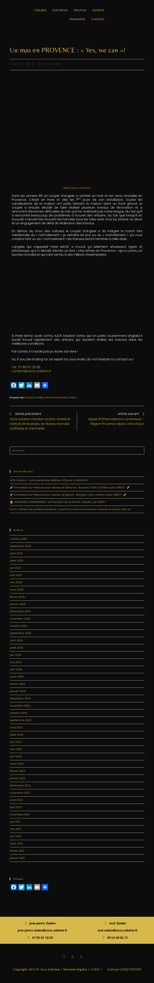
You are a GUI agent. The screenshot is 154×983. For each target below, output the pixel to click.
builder (29, 397)
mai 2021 (15, 829)
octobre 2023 (18, 713)
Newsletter (77, 19)
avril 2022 (16, 807)
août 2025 (16, 553)
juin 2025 (15, 568)
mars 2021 (16, 843)
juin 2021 (15, 822)
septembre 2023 (20, 720)
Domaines (60, 10)
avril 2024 (16, 669)
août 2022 (16, 800)
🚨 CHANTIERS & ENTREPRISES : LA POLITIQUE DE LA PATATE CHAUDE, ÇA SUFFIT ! (58, 502)
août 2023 (16, 727)
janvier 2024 (17, 691)
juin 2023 (15, 742)
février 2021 (17, 851)
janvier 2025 (17, 604)
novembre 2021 (20, 814)
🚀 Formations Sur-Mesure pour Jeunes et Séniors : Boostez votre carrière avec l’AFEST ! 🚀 (68, 495)
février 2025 (17, 597)
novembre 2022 (20, 793)
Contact (97, 19)
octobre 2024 (18, 626)
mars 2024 (16, 677)
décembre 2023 (20, 698)
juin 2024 (15, 655)
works (72, 397)
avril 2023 (16, 756)
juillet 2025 (16, 560)
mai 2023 (16, 749)
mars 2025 (16, 589)
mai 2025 (16, 575)
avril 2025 (16, 582)
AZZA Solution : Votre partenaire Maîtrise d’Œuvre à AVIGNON (49, 480)
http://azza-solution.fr (77, 188)
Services (80, 10)
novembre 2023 (20, 706)
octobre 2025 (18, 539)
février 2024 (17, 684)
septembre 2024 (20, 633)
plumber (39, 397)
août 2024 (16, 640)
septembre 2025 (20, 546)
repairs (63, 397)
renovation (51, 397)
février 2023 (17, 771)
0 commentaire (50, 64)
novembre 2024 (20, 619)
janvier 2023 (17, 778)
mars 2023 (16, 764)
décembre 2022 (20, 785)
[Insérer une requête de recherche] (77, 450)
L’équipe (40, 10)
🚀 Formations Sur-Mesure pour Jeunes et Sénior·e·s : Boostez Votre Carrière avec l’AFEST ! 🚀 (70, 487)
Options (98, 10)
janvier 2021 (17, 858)
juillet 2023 (16, 735)
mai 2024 (16, 662)
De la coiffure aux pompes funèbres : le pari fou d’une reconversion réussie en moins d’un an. (70, 509)
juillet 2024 (16, 648)
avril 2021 (15, 836)
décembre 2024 (20, 611)
